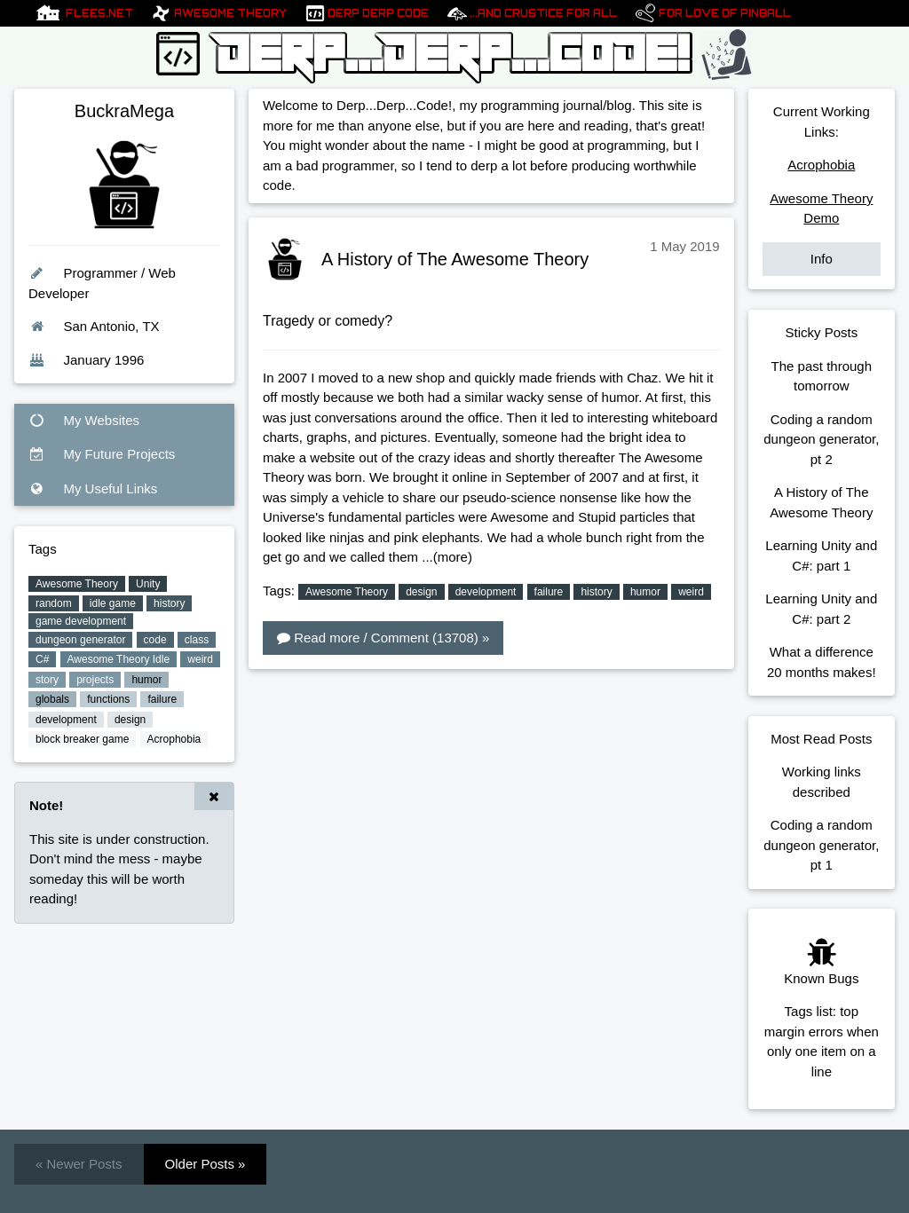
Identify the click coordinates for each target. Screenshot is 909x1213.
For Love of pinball (725, 13)
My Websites (83, 420)
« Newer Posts (79, 1163)
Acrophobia (821, 164)
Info (821, 258)
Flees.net (99, 13)
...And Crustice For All (543, 13)
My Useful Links (92, 488)
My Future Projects (101, 453)
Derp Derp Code (378, 13)
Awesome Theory (230, 13)
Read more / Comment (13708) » (383, 637)
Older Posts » (205, 1163)
